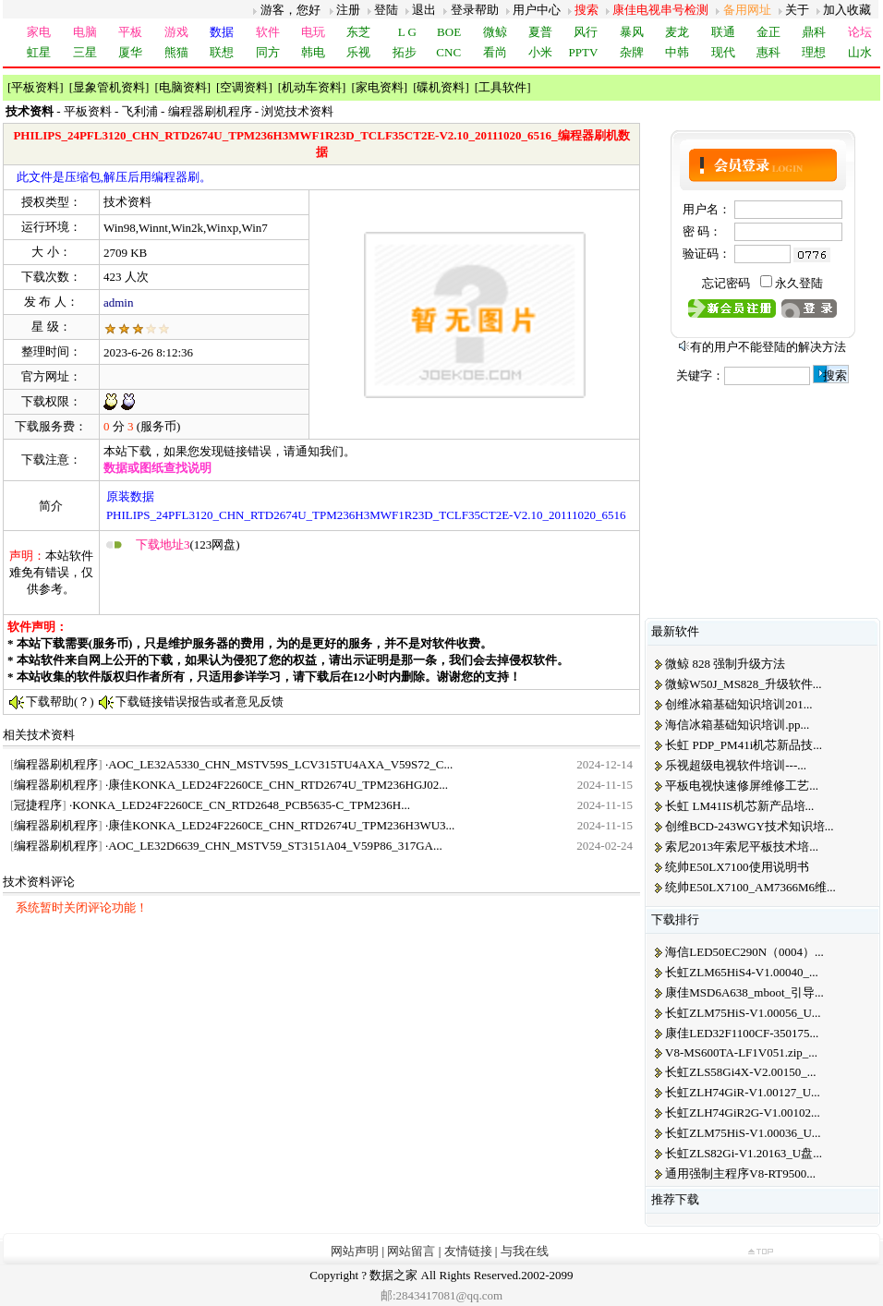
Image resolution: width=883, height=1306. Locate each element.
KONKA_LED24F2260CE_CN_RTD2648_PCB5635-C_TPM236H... (241, 805)
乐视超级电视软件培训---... (735, 765)
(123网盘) (188, 544)
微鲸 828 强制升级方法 (725, 664)
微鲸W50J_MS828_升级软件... (743, 684)
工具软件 (502, 87)
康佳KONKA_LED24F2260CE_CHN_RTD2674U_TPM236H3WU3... (281, 825)
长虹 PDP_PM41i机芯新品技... (743, 745)
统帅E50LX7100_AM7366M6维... (750, 887)
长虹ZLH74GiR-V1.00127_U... (742, 1092)
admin (118, 302)
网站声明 (355, 1251)
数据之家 (393, 1275)
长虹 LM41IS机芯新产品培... (739, 806)
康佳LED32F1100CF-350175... (741, 1033)
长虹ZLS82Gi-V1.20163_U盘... (743, 1153)
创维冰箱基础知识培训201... (738, 704)
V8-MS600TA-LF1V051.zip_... (741, 1052)
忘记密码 (726, 283)
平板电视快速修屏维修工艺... (741, 785)
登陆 (386, 10)
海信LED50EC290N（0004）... (744, 952)
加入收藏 (847, 10)
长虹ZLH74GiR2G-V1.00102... (742, 1112)
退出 (424, 10)
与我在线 (525, 1251)
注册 (348, 10)
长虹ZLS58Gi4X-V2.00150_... (740, 1072)
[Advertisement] (319, 583)
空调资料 (244, 87)
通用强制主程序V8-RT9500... (740, 1173)
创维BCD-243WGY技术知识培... (749, 826)
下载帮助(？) (60, 701)
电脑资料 (183, 87)
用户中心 (537, 10)
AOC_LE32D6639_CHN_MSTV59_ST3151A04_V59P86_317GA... (275, 846)
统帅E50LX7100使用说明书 (736, 867)
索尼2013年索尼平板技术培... (741, 846)
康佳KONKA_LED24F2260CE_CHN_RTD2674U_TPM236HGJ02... (278, 785)
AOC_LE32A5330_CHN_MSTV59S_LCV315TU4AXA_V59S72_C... (280, 764)
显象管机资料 (109, 87)
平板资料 (35, 87)
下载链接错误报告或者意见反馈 (199, 701)
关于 (797, 10)
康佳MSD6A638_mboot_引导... (744, 992)
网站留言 (411, 1251)
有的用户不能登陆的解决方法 (768, 347)
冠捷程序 (38, 805)
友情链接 (468, 1251)
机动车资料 (312, 87)
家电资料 (380, 87)
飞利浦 (140, 111)
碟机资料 (441, 87)
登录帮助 (475, 10)
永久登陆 (799, 283)
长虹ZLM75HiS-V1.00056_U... (742, 1013)
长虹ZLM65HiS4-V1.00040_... (741, 972)
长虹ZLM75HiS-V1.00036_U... (742, 1133)
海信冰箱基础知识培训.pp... (737, 725)
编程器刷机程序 (210, 111)
